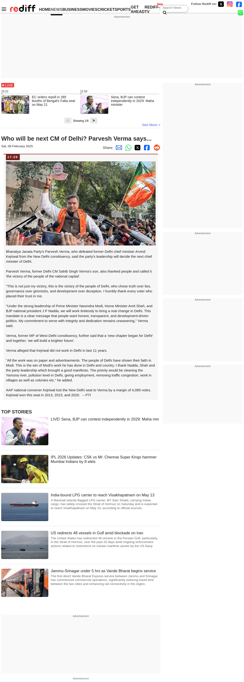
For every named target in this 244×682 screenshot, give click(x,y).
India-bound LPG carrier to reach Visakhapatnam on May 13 (105, 501)
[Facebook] (239, 4)
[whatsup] (241, 12)
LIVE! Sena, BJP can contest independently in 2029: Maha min (105, 419)
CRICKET (106, 9)
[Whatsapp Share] (127, 148)
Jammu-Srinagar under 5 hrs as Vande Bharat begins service (105, 577)
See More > (151, 125)
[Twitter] (221, 4)
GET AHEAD (138, 9)
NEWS (56, 9)
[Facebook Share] (146, 148)
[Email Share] (118, 148)
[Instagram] (230, 4)
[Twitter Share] (136, 148)
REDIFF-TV (152, 9)
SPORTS (123, 9)
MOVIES (89, 9)
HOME (45, 9)
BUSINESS (72, 9)
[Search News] (163, 13)
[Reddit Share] (155, 148)
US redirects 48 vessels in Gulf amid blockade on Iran (105, 539)
